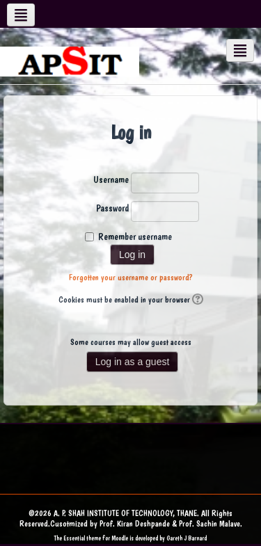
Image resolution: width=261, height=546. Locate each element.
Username (111, 179)
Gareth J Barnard (186, 538)
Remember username (135, 236)
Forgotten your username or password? (131, 277)
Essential (74, 538)
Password (112, 208)
